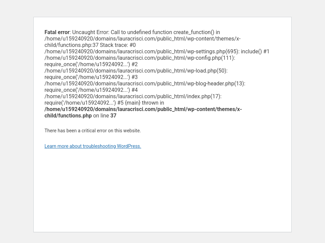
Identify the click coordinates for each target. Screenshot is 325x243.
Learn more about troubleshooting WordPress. (93, 146)
